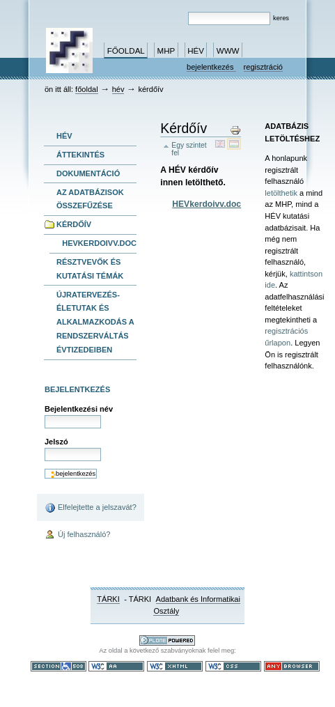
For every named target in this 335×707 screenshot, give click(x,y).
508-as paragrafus (58, 666)
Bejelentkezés (211, 67)
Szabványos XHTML (175, 666)
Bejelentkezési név (79, 409)
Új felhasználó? (78, 535)
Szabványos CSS (233, 666)
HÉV (195, 51)
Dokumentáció (88, 173)
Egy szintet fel (188, 149)
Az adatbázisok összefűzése (90, 199)
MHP (166, 51)
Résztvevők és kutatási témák (89, 269)
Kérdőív (73, 224)
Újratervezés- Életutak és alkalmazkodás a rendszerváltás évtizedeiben (95, 322)
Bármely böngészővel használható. (292, 666)
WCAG (116, 666)
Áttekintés (80, 154)
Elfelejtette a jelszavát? (91, 507)
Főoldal (126, 51)
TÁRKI (108, 599)
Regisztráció (263, 67)
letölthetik (281, 193)
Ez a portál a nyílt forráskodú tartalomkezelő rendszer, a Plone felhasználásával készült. (167, 640)
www (228, 51)
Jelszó (56, 441)
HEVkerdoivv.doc (99, 243)
